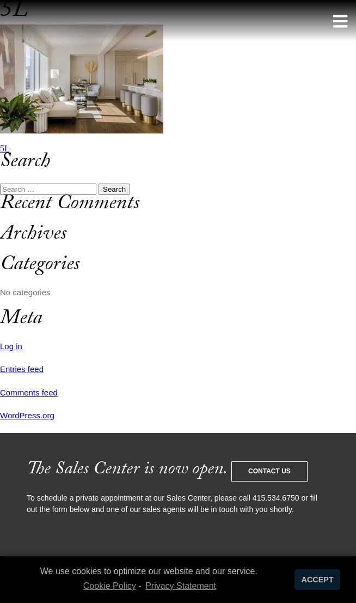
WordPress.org (27, 415)
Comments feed (29, 392)
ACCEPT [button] (318, 579)
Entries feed (22, 369)
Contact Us (269, 471)
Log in (11, 346)
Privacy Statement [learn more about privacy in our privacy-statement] (180, 585)
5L (5, 148)
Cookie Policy (109, 585)
